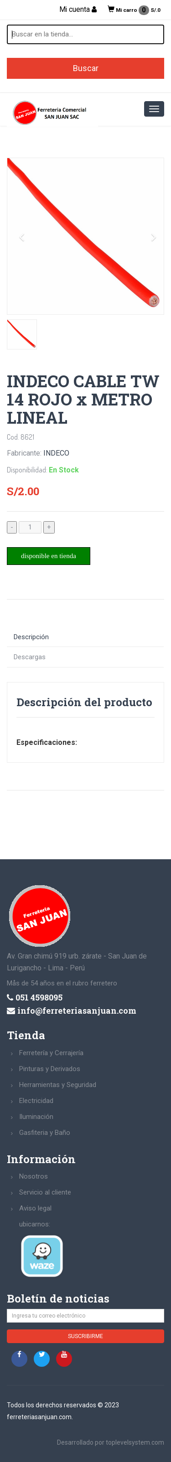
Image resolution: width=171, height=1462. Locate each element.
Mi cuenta (78, 9)
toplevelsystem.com (135, 1442)
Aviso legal (35, 1208)
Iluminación (36, 1117)
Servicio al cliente (45, 1192)
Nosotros (33, 1176)
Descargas (30, 657)
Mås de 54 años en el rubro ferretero (62, 983)
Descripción (31, 637)
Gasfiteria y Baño (44, 1133)
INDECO (56, 453)
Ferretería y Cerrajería (51, 1053)
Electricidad (36, 1101)
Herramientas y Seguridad (57, 1085)
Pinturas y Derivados (49, 1069)
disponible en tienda (48, 555)
